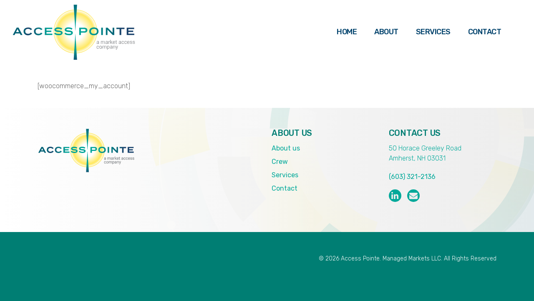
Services (433, 31)
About (386, 31)
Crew (280, 162)
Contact (484, 31)
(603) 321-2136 (412, 177)
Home (347, 31)
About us (286, 148)
